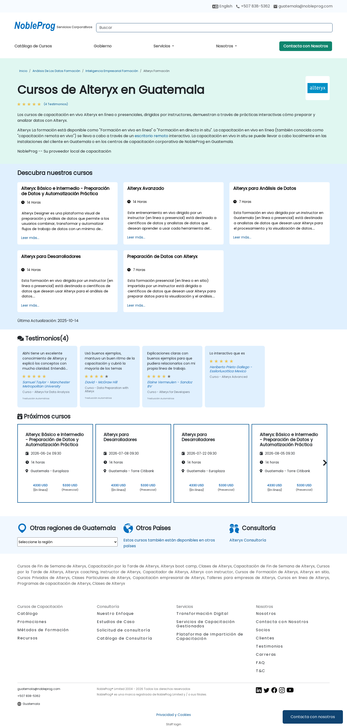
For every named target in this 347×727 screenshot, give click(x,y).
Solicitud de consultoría (123, 630)
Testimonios (269, 646)
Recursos (27, 638)
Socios (263, 630)
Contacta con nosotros (313, 717)
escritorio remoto (151, 136)
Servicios (162, 46)
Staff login (173, 724)
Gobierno (103, 46)
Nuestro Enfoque (115, 613)
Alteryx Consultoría (247, 540)
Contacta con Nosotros (305, 46)
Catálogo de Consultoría (124, 638)
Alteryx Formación (156, 71)
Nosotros (225, 46)
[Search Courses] (214, 27)
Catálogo (27, 613)
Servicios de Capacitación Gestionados (205, 624)
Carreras (266, 654)
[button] (324, 463)
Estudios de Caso (116, 621)
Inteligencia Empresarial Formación (112, 71)
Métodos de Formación (43, 630)
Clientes (265, 638)
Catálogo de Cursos (33, 46)
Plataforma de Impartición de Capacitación (209, 636)
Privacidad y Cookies (173, 714)
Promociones (32, 621)
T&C (260, 671)
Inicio (23, 71)
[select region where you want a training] (67, 542)
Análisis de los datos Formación (56, 71)
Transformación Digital (202, 613)
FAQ (260, 662)
